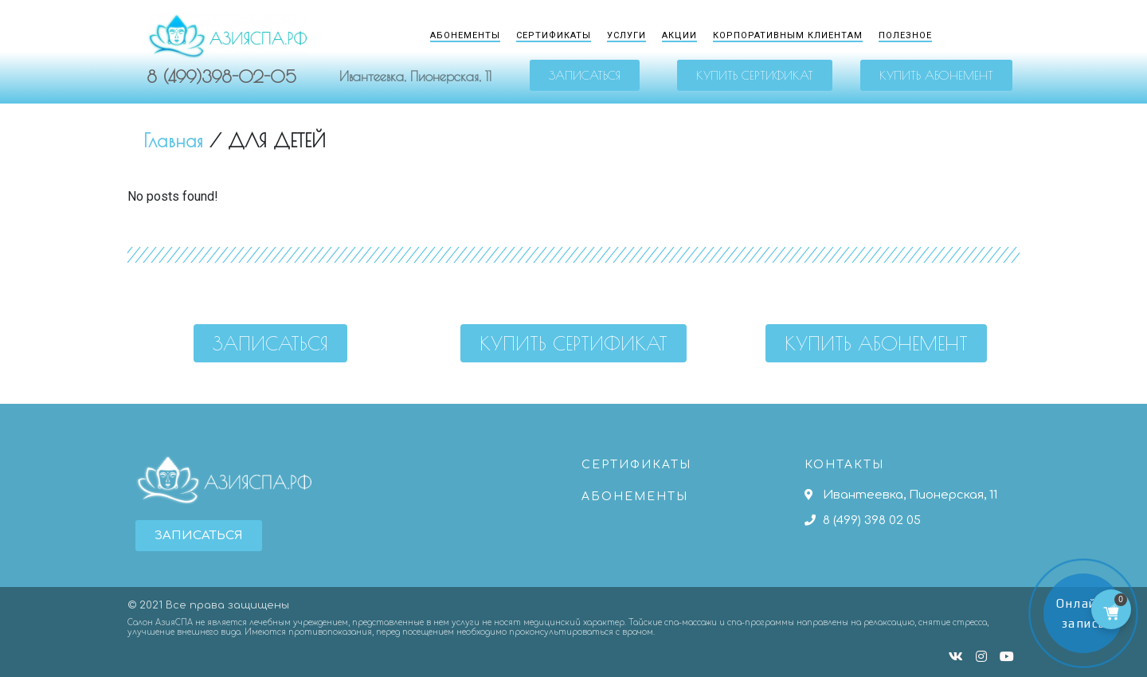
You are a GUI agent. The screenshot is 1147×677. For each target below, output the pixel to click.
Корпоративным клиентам (788, 35)
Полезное (905, 35)
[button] (585, 75)
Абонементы (465, 35)
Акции (679, 35)
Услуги (626, 35)
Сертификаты (553, 35)
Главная (173, 140)
